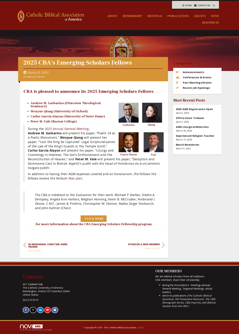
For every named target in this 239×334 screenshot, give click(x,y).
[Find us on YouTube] (47, 310)
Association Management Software (36, 327)
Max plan (75, 178)
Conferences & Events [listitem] (194, 77)
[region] (146, 247)
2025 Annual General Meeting (67, 129)
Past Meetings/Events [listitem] (194, 82)
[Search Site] (214, 5)
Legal (140, 327)
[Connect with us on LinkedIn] (40, 310)
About (112, 16)
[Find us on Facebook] (26, 310)
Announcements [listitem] (190, 72)
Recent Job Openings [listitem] (193, 87)
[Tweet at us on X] (33, 310)
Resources (210, 22)
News (215, 16)
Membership (132, 16)
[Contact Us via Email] (54, 310)
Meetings (154, 16)
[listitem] (197, 111)
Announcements (35, 76)
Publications (178, 16)
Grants (200, 16)
